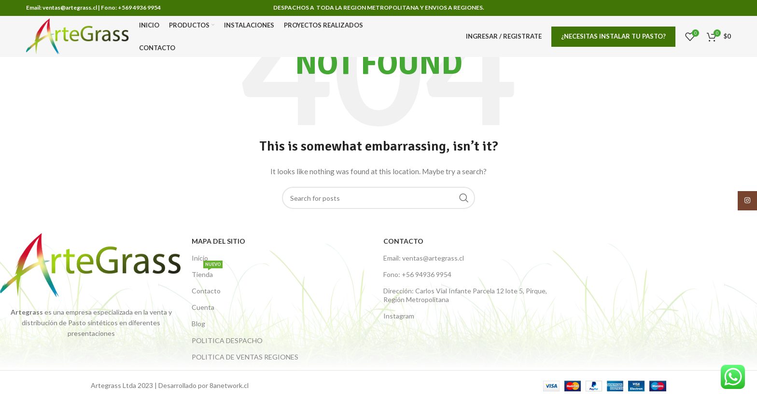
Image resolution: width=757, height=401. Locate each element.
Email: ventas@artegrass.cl (423, 258)
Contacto (206, 291)
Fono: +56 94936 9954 (417, 274)
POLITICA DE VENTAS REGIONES (245, 357)
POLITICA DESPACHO (227, 340)
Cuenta (203, 307)
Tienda (207, 272)
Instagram (398, 316)
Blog (198, 323)
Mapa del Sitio (218, 241)
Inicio (200, 258)
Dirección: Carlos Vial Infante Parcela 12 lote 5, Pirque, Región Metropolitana (465, 295)
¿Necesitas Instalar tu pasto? (613, 36)
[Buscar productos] (378, 198)
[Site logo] (77, 35)
